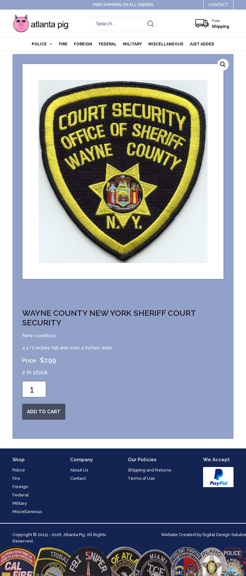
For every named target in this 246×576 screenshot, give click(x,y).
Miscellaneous (165, 44)
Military (132, 44)
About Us (79, 470)
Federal (108, 44)
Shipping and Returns (149, 470)
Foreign (83, 44)
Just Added (202, 44)
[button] (223, 64)
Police (42, 44)
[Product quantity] (34, 389)
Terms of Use (141, 478)
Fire (63, 44)
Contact (218, 5)
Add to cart (44, 412)
